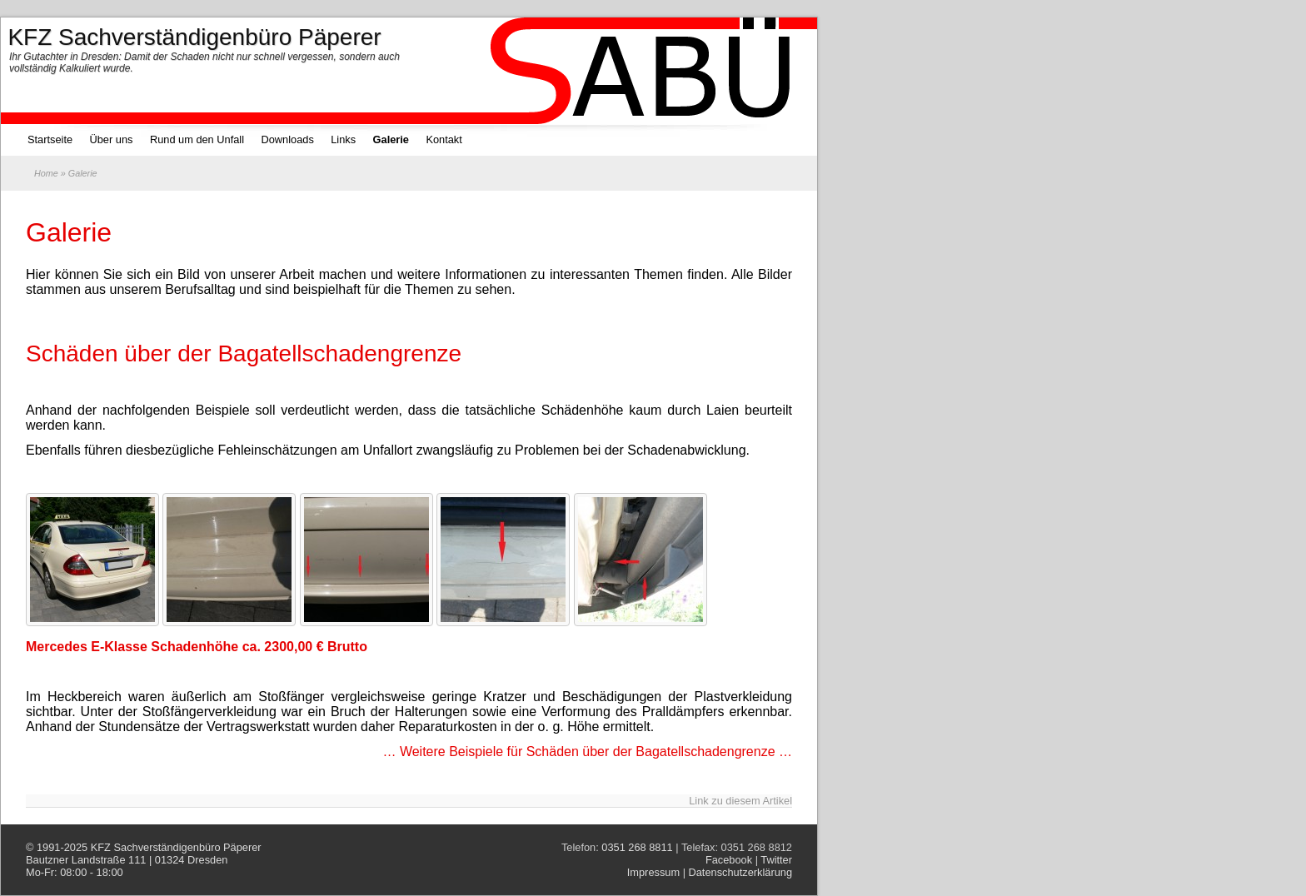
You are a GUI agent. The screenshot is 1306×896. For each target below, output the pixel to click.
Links (343, 139)
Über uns (111, 139)
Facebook (728, 860)
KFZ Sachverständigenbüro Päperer (176, 847)
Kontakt (443, 139)
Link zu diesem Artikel (740, 800)
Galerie (391, 139)
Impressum (653, 872)
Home (46, 173)
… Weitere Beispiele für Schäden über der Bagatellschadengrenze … (587, 751)
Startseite (49, 139)
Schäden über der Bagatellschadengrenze (243, 353)
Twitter (776, 860)
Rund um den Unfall (197, 139)
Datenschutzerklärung (740, 872)
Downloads (287, 139)
